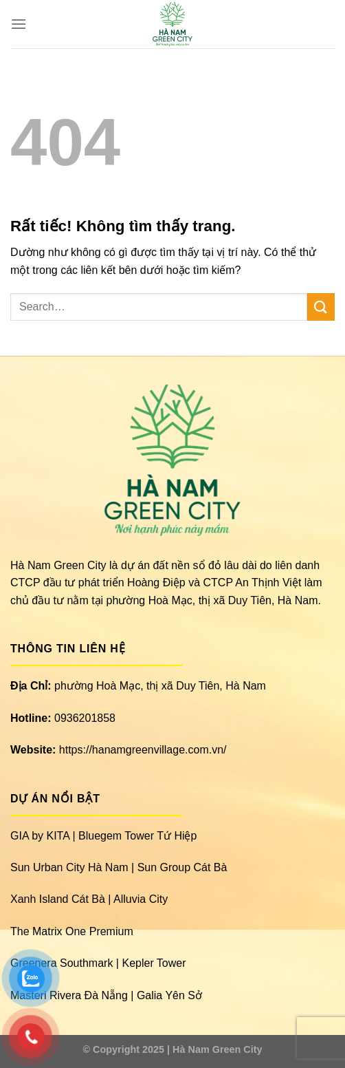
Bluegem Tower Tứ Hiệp (137, 836)
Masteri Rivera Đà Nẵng (69, 995)
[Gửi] (321, 306)
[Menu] (18, 24)
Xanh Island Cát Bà (57, 899)
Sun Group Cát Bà (182, 867)
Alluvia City (140, 899)
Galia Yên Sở (169, 995)
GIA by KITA (39, 836)
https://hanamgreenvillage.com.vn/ (143, 750)
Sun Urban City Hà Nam (69, 867)
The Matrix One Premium (71, 931)
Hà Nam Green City (217, 1049)
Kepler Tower (154, 963)
